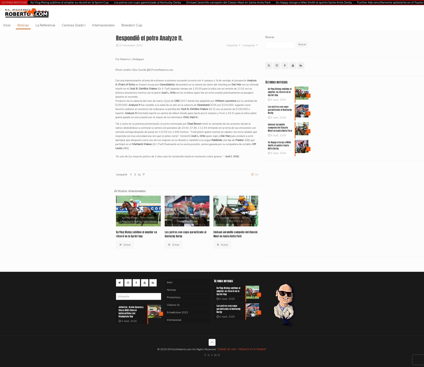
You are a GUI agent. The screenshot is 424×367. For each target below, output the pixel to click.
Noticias (171, 290)
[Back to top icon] (212, 342)
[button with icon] (268, 65)
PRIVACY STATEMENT (252, 349)
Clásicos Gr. (173, 305)
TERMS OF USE (226, 349)
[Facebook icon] (205, 355)
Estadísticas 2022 (177, 312)
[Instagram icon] (219, 355)
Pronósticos (174, 297)
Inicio (169, 282)
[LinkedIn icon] (215, 355)
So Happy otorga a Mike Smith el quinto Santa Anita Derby (314, 2)
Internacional (174, 320)
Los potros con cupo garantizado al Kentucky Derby (147, 2)
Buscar (269, 37)
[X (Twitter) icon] (208, 355)
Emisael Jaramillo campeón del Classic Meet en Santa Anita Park (228, 2)
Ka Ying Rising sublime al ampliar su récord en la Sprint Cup (69, 2)
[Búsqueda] (138, 296)
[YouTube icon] (212, 355)
